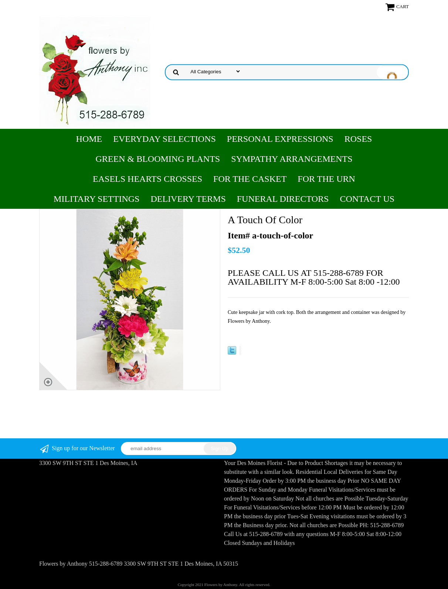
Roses (358, 139)
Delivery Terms (187, 199)
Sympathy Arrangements (291, 159)
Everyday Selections (164, 139)
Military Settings (97, 199)
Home (89, 139)
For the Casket (249, 179)
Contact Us (367, 199)
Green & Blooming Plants (158, 159)
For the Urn (326, 179)
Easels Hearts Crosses (147, 179)
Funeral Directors (283, 199)
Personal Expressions (280, 139)
